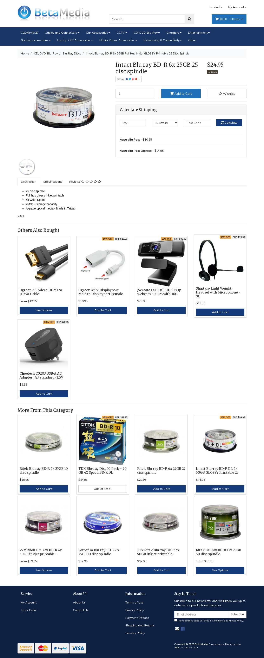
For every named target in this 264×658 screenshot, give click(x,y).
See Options (43, 310)
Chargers (172, 32)
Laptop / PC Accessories (74, 40)
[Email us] (177, 628)
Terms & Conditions (213, 620)
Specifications (52, 181)
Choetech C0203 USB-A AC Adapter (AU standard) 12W (41, 375)
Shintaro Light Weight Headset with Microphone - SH (218, 292)
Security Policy (135, 633)
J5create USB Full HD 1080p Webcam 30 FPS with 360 (159, 292)
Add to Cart (181, 93)
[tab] (29, 182)
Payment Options (137, 618)
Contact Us (80, 610)
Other (192, 40)
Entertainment (197, 32)
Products (216, 7)
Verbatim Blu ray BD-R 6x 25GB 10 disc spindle (98, 552)
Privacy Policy (134, 610)
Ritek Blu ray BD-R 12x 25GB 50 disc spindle (218, 552)
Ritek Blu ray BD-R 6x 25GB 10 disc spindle (44, 471)
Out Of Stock (102, 489)
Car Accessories (97, 32)
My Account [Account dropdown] (236, 7)
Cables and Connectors (61, 32)
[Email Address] (201, 614)
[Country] (165, 122)
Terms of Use (134, 602)
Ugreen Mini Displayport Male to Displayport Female (100, 292)
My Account (29, 602)
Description (28, 181)
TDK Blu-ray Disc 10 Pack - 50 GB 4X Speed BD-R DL (102, 471)
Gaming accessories (34, 40)
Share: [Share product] (127, 78)
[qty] (133, 122)
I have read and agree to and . (209, 620)
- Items (227, 19)
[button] (226, 93)
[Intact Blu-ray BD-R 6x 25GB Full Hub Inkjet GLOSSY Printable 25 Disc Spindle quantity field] (135, 93)
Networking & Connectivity (161, 40)
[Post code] (197, 122)
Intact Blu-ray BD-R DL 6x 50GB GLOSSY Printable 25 (217, 471)
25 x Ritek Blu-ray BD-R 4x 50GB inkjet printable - (41, 552)
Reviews (85, 181)
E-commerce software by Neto (225, 644)
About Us (79, 602)
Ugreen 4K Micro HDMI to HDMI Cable (41, 292)
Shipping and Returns (140, 625)
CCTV (121, 32)
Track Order (29, 610)
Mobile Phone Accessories (116, 40)
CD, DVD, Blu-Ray (146, 32)
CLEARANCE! (29, 32)
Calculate (229, 122)
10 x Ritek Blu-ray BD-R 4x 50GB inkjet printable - (158, 552)
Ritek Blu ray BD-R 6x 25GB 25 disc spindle (161, 471)
